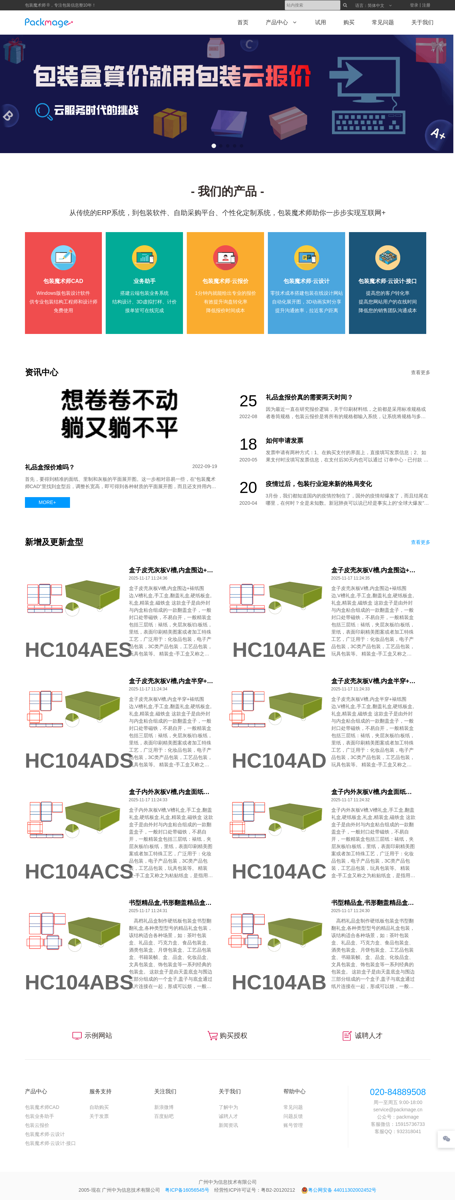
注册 (426, 5)
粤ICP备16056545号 (187, 1190)
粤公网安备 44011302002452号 (338, 1190)
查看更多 (420, 372)
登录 (414, 5)
